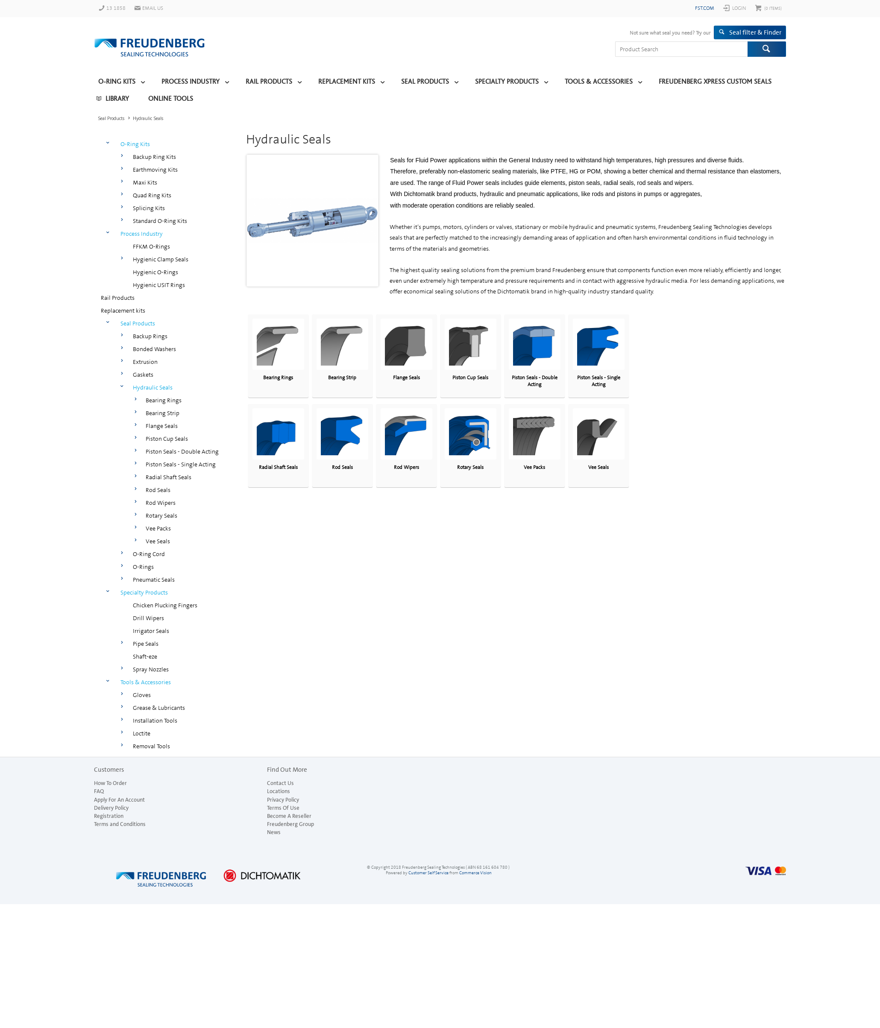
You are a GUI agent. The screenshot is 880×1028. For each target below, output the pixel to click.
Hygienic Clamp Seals (160, 259)
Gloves (142, 695)
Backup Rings (150, 336)
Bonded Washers (154, 349)
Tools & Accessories (599, 81)
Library (117, 99)
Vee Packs (158, 528)
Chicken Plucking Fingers (165, 605)
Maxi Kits (145, 182)
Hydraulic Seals (153, 387)
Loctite (141, 733)
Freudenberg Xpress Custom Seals (715, 81)
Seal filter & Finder (755, 32)
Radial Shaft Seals (168, 477)
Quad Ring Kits (152, 195)
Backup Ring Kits (154, 157)
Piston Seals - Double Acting (182, 451)
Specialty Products (507, 81)
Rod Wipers (161, 503)
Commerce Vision (475, 873)
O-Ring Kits (116, 81)
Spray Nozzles (151, 669)
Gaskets (143, 374)
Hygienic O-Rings (155, 272)
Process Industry (190, 81)
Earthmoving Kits (155, 169)
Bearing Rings (164, 400)
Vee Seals (158, 541)
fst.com (704, 8)
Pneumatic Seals (154, 579)
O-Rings (143, 567)
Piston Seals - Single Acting (181, 464)
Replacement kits (346, 81)
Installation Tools (155, 720)
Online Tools (170, 99)
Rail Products (269, 81)
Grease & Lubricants (159, 708)
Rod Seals (158, 490)
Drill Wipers (148, 618)
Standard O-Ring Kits (160, 221)
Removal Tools (151, 746)
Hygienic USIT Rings (159, 285)
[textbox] (681, 49)
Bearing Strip (162, 413)
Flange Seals (162, 426)
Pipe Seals (145, 643)
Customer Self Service (428, 873)
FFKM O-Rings (151, 246)
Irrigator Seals (151, 631)
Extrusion (145, 362)
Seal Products (425, 81)
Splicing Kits (149, 208)
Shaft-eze (145, 656)
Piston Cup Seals (167, 438)
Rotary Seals (161, 515)
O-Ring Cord (149, 554)
